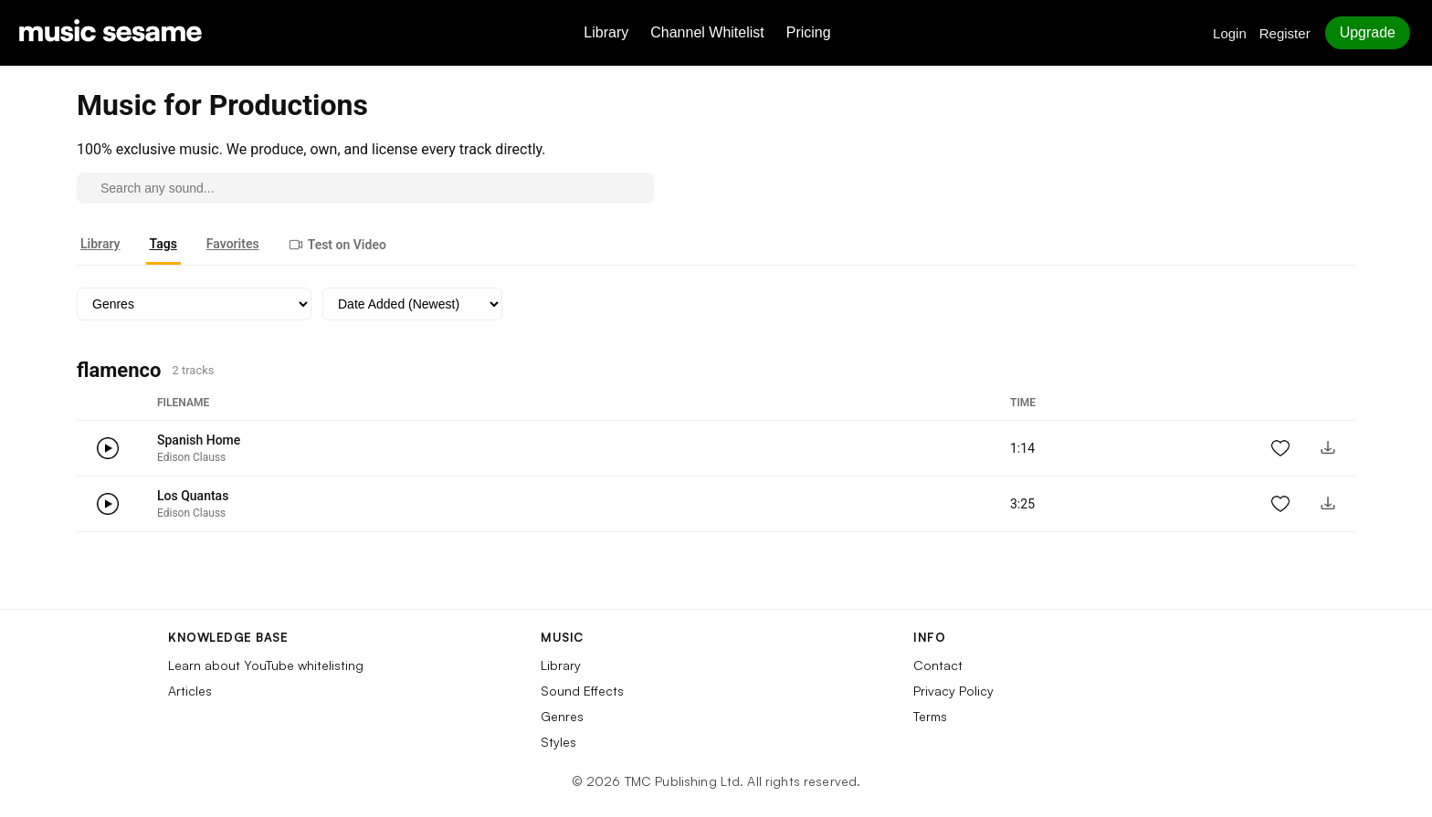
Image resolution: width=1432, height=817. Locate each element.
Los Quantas (192, 495)
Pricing (808, 32)
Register (1285, 33)
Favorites (232, 243)
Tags (163, 243)
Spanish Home (198, 440)
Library (606, 32)
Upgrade (1367, 32)
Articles (190, 690)
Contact (938, 665)
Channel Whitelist (707, 32)
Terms (930, 716)
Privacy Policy (953, 690)
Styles (558, 741)
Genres (562, 716)
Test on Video (337, 244)
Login (1230, 33)
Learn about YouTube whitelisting (265, 665)
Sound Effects (582, 690)
